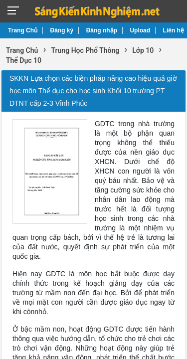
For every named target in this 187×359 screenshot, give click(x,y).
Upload (140, 30)
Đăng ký (62, 30)
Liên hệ (173, 30)
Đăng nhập (101, 30)
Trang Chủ (22, 30)
